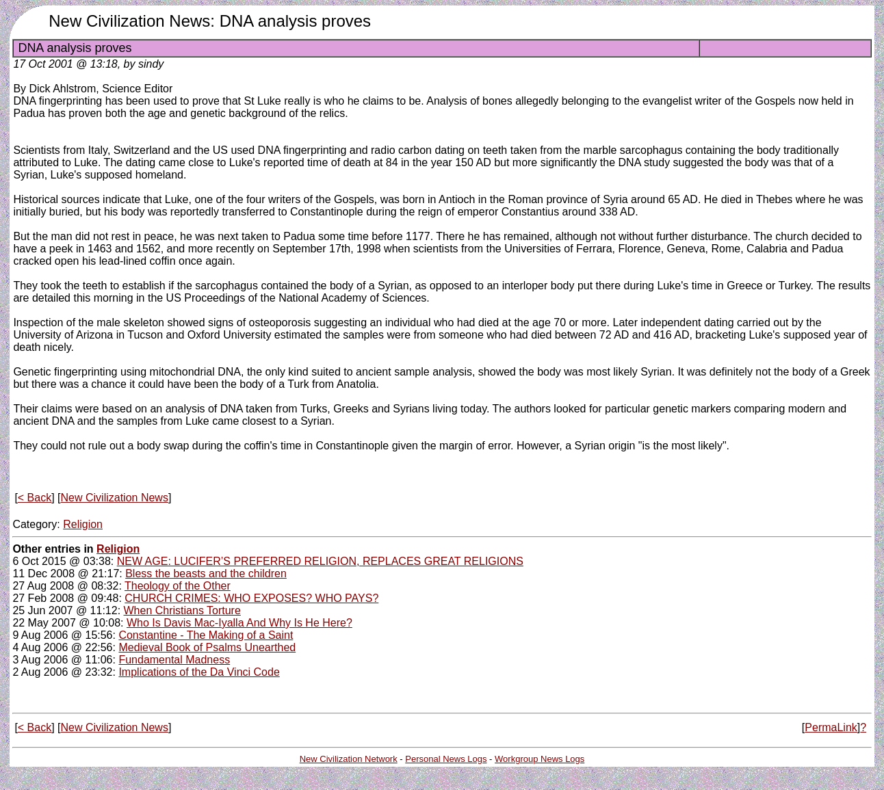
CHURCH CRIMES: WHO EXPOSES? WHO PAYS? (251, 598)
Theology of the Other (178, 586)
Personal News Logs (445, 759)
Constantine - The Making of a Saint (205, 635)
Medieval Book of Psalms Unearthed (207, 647)
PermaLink (831, 727)
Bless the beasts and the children (206, 573)
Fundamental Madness (174, 660)
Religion (83, 524)
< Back (34, 497)
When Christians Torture (182, 610)
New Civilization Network (349, 759)
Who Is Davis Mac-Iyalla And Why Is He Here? (239, 623)
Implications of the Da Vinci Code (198, 672)
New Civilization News (114, 497)
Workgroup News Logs (539, 759)
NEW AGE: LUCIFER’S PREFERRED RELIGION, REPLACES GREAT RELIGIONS (320, 561)
